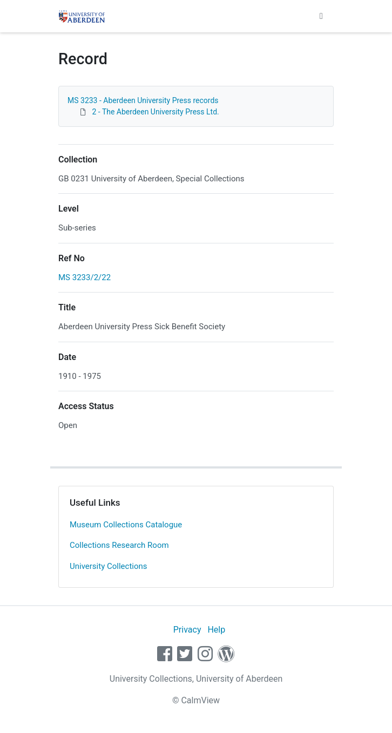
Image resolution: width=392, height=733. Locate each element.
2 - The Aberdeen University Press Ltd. (155, 111)
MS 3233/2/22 (84, 277)
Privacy (187, 630)
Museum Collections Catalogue (126, 525)
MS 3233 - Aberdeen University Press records (143, 100)
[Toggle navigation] (321, 16)
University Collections (108, 566)
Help (216, 630)
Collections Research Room (119, 545)
